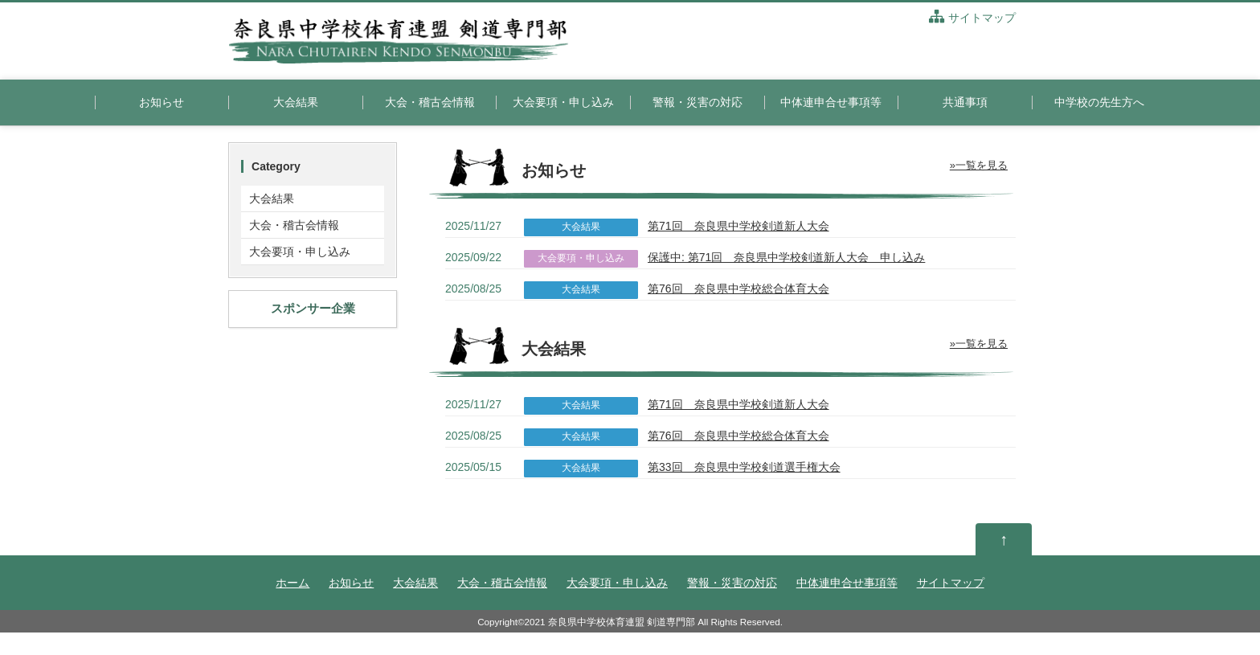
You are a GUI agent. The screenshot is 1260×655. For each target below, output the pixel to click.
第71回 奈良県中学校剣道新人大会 (738, 225)
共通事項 (965, 102)
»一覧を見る (979, 165)
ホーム (292, 582)
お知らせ (161, 102)
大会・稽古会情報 (430, 102)
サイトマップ (972, 17)
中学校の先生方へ (1099, 102)
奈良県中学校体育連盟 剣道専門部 (621, 621)
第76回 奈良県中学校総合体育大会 (738, 288)
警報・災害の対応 (697, 102)
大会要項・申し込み (563, 102)
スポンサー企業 (313, 308)
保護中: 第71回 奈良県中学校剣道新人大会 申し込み (786, 257)
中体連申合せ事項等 (831, 102)
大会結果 (295, 102)
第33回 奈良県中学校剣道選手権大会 (744, 467)
